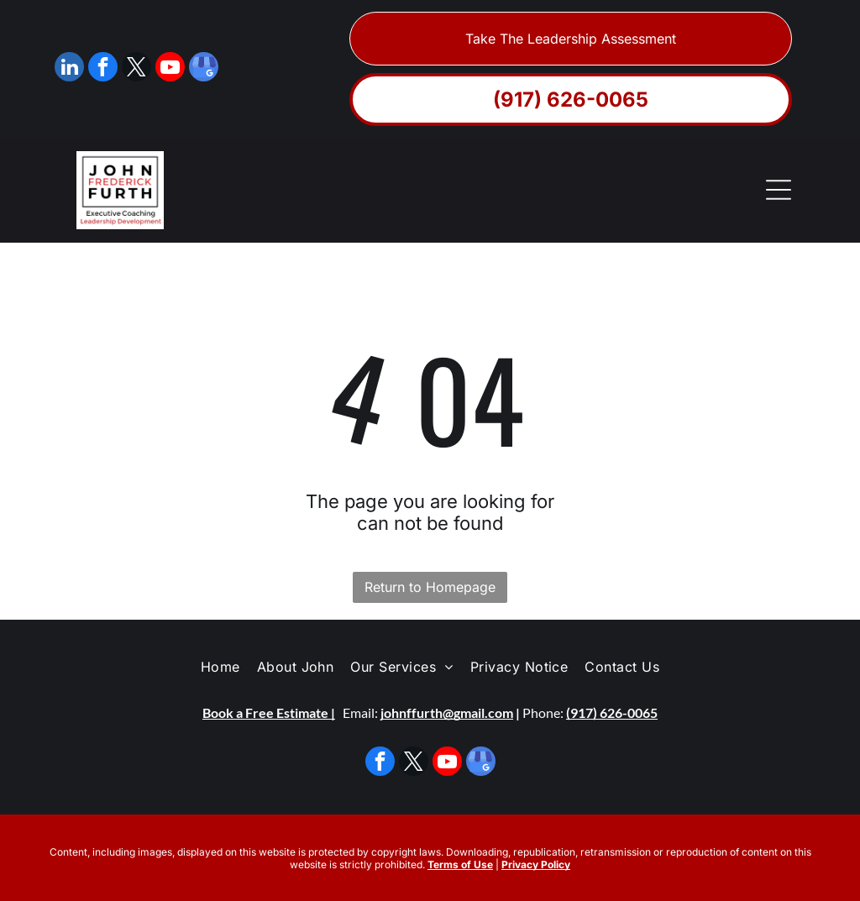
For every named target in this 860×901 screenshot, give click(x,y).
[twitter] (136, 69)
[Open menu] (778, 189)
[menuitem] (220, 666)
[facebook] (103, 69)
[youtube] (170, 69)
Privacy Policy (535, 864)
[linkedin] (69, 69)
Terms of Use (460, 864)
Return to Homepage (430, 587)
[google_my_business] (203, 69)
